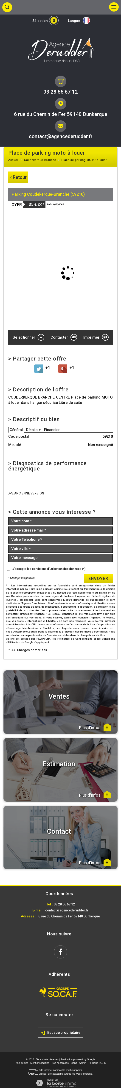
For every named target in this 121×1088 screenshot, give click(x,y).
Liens (74, 1062)
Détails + (33, 430)
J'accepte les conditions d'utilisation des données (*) (48, 569)
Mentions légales (39, 1062)
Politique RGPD (97, 1062)
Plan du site (21, 1062)
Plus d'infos (95, 727)
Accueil (13, 160)
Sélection (40, 21)
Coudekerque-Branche (40, 160)
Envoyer (98, 578)
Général (16, 430)
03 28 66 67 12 (60, 92)
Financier (52, 430)
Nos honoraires (60, 1062)
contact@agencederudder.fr (61, 136)
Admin (82, 1062)
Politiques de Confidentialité (74, 638)
